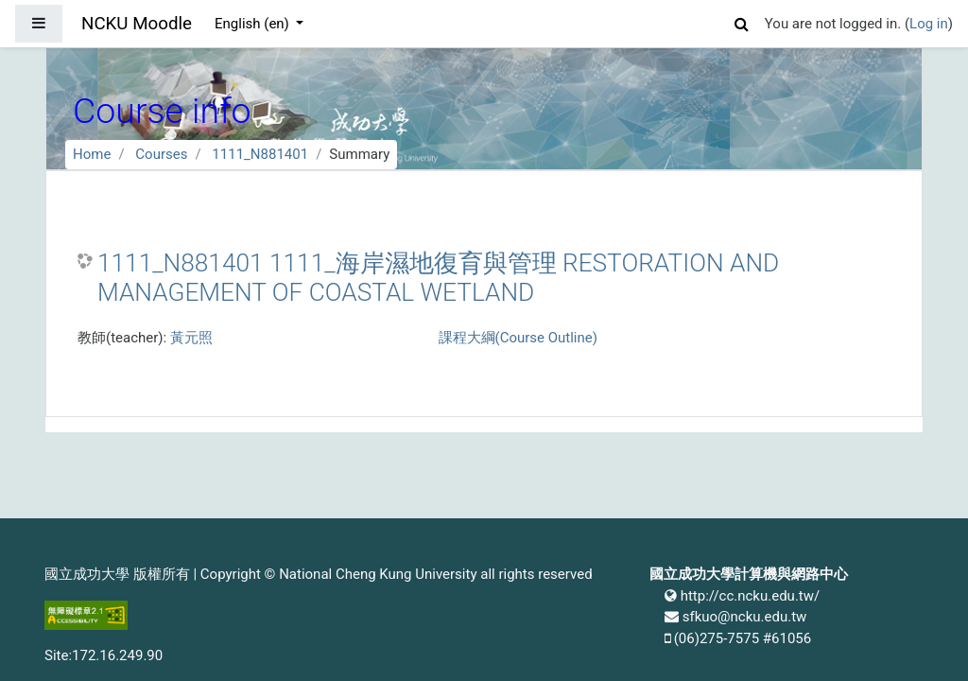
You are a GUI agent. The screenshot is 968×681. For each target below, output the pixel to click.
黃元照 (191, 337)
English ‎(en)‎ (254, 23)
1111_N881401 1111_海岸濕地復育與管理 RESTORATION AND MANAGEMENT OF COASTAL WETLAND (438, 278)
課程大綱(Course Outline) (518, 337)
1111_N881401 (260, 154)
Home (92, 154)
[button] (742, 21)
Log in (928, 23)
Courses (161, 154)
